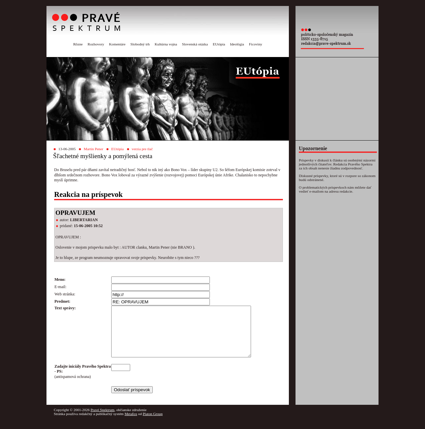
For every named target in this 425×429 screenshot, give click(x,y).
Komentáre (117, 44)
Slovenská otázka (195, 44)
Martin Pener (93, 149)
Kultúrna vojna (166, 44)
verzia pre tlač (142, 149)
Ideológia (237, 44)
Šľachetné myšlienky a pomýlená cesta (102, 156)
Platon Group (153, 424)
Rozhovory (96, 44)
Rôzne (78, 44)
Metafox (131, 424)
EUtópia (219, 44)
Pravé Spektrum (103, 420)
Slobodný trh (140, 44)
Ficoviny (255, 44)
